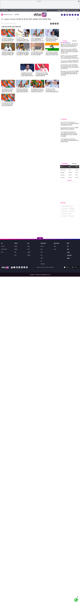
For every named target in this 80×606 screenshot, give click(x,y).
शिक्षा (2, 252)
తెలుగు (76, 10)
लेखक (55, 246)
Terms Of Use (45, 267)
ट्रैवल (41, 249)
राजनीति (2, 246)
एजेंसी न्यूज (4, 36)
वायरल (40, 19)
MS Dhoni (70, 213)
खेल (27, 19)
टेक (22, 19)
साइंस (55, 249)
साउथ (15, 255)
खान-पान (42, 246)
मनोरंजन (30, 19)
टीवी (15, 252)
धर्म (41, 261)
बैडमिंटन (28, 255)
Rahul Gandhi (64, 216)
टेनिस (28, 249)
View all (69, 180)
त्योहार (42, 258)
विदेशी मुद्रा (74, 164)
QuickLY (6, 19)
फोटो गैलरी (44, 19)
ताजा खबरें (17, 15)
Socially (13, 19)
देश (17, 19)
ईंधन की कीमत (65, 164)
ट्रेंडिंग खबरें (74, 41)
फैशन (42, 252)
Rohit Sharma (72, 211)
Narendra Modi (65, 208)
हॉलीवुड (15, 249)
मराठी (68, 10)
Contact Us (51, 267)
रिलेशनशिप (43, 264)
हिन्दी (64, 10)
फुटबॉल (28, 252)
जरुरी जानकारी (4, 249)
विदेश (19, 19)
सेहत (41, 255)
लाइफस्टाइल (35, 19)
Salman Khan (71, 216)
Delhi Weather (64, 211)
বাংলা (71, 10)
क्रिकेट (28, 246)
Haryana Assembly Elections (67, 206)
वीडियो (68, 258)
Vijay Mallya (72, 208)
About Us (39, 267)
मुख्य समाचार (56, 243)
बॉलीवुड (15, 246)
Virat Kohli (64, 213)
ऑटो (25, 19)
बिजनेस (49, 19)
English (59, 10)
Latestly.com (38, 275)
